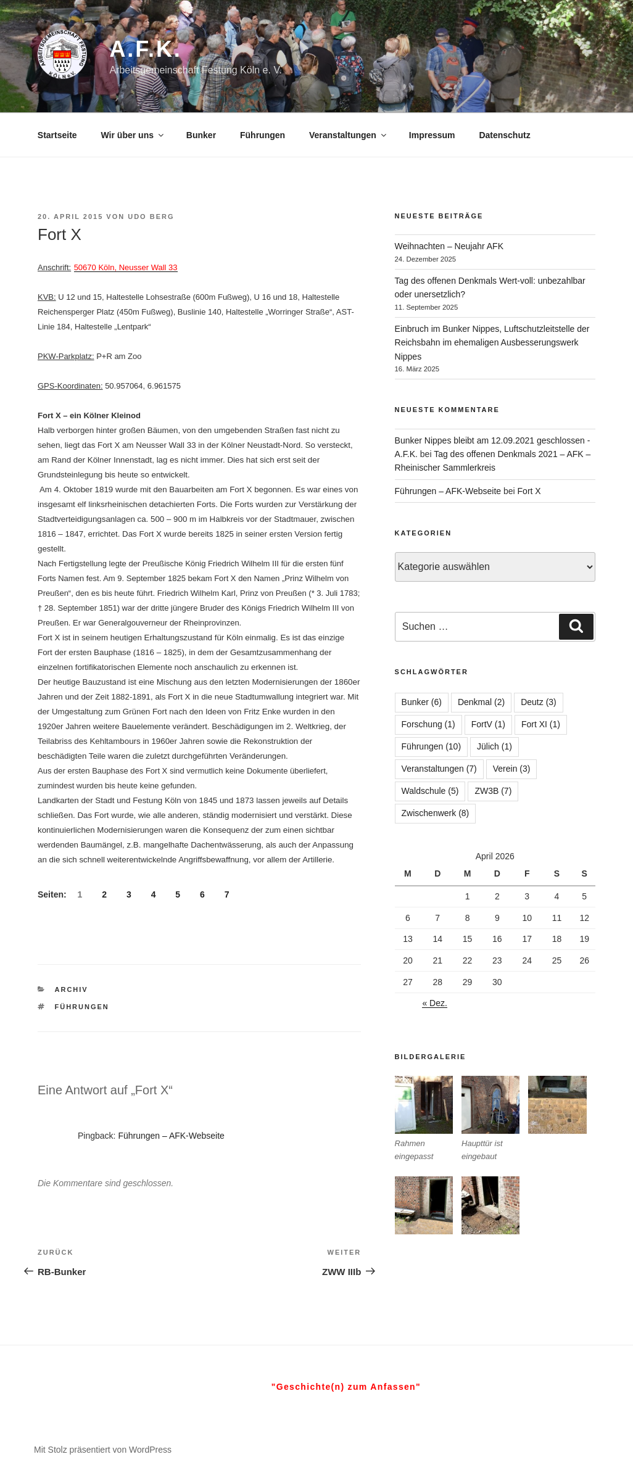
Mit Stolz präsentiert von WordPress (103, 1450)
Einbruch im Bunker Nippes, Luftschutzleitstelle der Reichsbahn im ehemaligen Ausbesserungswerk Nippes (492, 342)
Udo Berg (151, 216)
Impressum (432, 135)
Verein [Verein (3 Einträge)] (512, 769)
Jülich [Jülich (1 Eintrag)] (494, 746)
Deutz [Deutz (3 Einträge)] (538, 702)
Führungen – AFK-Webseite (171, 1136)
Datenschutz (504, 135)
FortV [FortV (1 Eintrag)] (488, 724)
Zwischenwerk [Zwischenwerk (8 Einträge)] (436, 813)
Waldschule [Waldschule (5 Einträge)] (430, 791)
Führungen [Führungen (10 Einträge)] (431, 746)
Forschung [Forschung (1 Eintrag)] (428, 724)
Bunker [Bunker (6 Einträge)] (422, 702)
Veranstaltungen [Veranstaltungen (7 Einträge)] (439, 769)
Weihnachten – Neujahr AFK (449, 246)
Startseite (57, 135)
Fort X (529, 491)
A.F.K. (145, 49)
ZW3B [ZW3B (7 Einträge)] (492, 791)
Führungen (262, 135)
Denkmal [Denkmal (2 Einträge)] (481, 702)
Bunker (201, 135)
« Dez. (434, 1003)
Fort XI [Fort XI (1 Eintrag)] (540, 724)
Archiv (71, 989)
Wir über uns (133, 135)
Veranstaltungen (348, 135)
